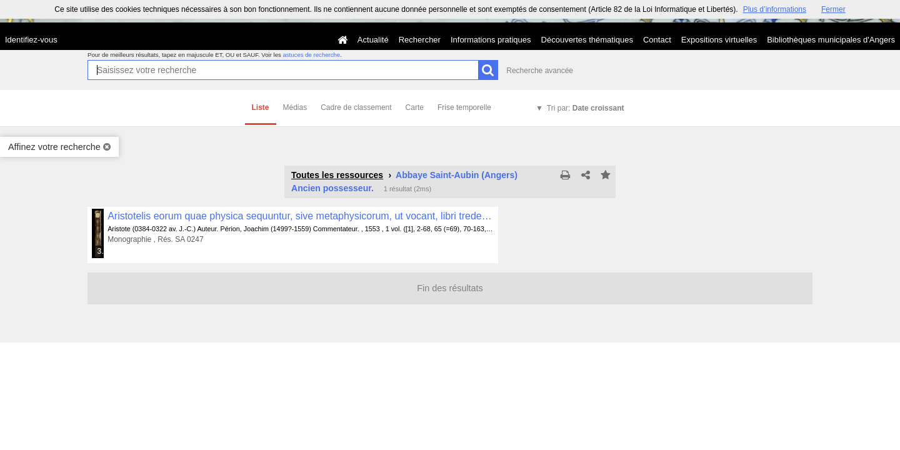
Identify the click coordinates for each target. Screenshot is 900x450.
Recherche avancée (539, 70)
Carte (415, 107)
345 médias (101, 251)
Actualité (373, 39)
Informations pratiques (491, 39)
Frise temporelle (464, 107)
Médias (295, 107)
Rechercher (420, 39)
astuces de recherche (311, 54)
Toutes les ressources (337, 175)
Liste (260, 107)
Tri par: (585, 108)
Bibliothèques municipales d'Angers (831, 39)
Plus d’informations (774, 9)
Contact (657, 39)
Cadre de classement (356, 107)
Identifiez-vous (31, 39)
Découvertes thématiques (587, 39)
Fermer (833, 9)
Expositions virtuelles (719, 39)
